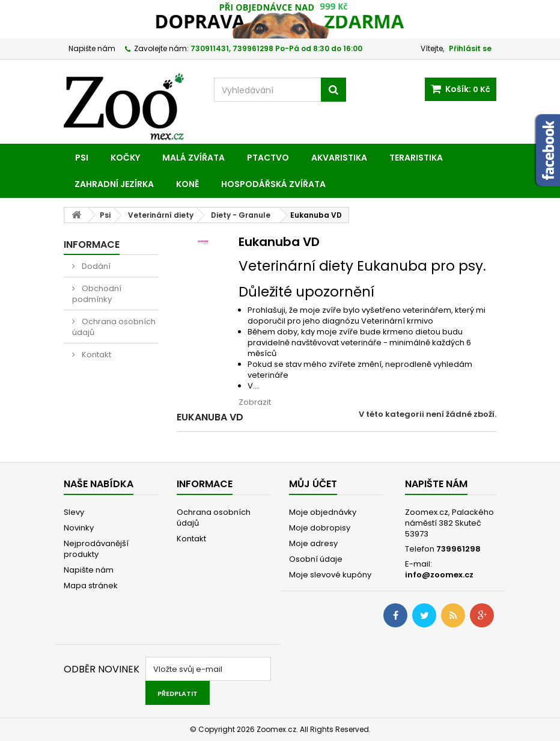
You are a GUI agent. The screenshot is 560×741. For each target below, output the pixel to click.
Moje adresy (313, 543)
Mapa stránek (91, 585)
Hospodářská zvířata (273, 184)
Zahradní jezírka (114, 184)
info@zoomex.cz (439, 574)
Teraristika (416, 158)
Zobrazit (255, 402)
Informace (92, 244)
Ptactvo (268, 158)
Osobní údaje (315, 559)
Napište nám (91, 48)
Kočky (125, 158)
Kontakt (95, 354)
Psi (81, 158)
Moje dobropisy (319, 527)
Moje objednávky (322, 512)
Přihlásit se (470, 48)
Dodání (95, 266)
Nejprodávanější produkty (96, 549)
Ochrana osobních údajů (114, 327)
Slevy (74, 512)
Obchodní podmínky (96, 294)
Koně (187, 184)
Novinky (79, 527)
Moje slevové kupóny (330, 574)
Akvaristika (339, 158)
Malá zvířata (193, 158)
